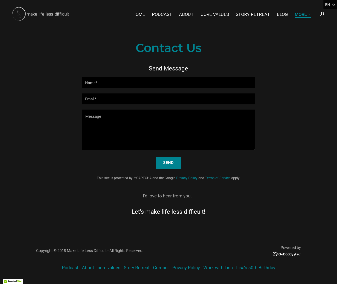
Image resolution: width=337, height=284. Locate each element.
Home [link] (138, 14)
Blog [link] (282, 14)
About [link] (186, 14)
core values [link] (215, 14)
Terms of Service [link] (217, 178)
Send (168, 162)
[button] (303, 15)
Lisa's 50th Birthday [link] (255, 267)
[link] (39, 13)
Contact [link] (161, 267)
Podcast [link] (162, 14)
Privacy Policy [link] (187, 178)
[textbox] (168, 82)
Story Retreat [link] (253, 14)
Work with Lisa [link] (218, 267)
